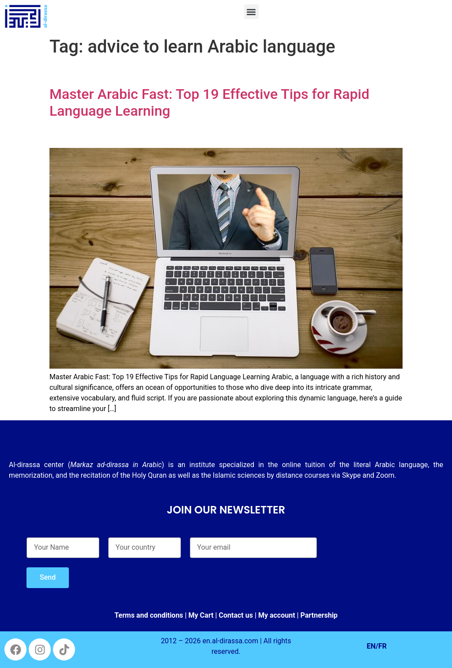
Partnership (319, 615)
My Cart (201, 615)
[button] (251, 11)
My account (276, 615)
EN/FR (377, 646)
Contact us (236, 615)
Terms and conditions (148, 615)
